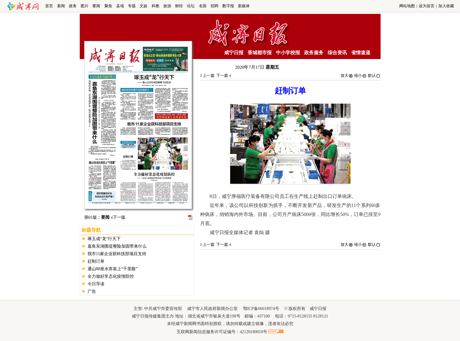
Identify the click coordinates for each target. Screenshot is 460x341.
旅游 (167, 6)
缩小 (360, 75)
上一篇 (207, 75)
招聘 (214, 6)
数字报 (228, 6)
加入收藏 (446, 6)
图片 (84, 6)
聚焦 (108, 6)
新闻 (61, 6)
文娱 (143, 6)
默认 (374, 75)
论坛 (191, 6)
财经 (179, 6)
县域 (120, 6)
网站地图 (407, 6)
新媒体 (244, 6)
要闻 (96, 6)
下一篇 (223, 75)
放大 (347, 75)
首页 (49, 6)
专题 (132, 6)
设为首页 (426, 6)
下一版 (118, 217)
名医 (203, 6)
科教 (155, 6)
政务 (73, 6)
